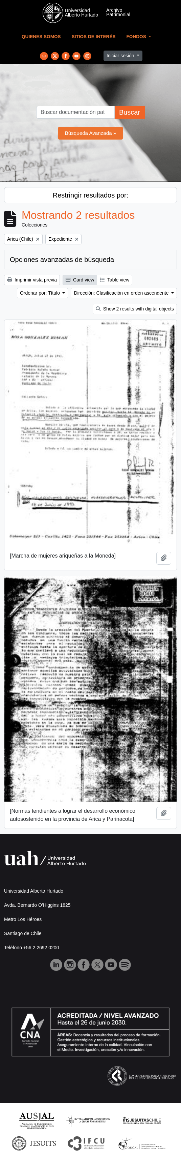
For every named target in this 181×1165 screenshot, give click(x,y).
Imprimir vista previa (32, 279)
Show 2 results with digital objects (135, 308)
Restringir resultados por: (90, 195)
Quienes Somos (41, 36)
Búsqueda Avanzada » (90, 133)
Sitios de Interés (94, 36)
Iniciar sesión (121, 55)
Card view (80, 279)
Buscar (129, 112)
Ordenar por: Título (40, 293)
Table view (114, 279)
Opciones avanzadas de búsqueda (62, 259)
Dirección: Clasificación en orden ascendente (122, 293)
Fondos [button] (137, 36)
